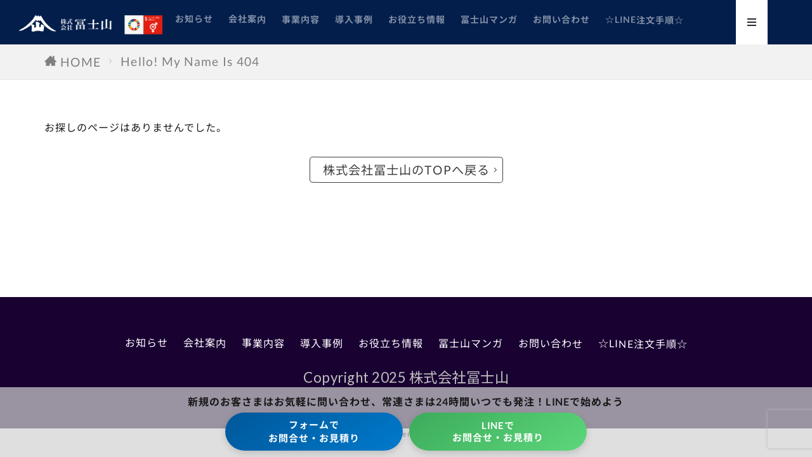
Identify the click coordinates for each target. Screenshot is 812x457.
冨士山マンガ (489, 19)
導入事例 (354, 18)
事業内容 (301, 18)
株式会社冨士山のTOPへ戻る (405, 169)
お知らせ (194, 18)
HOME (81, 62)
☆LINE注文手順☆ (644, 19)
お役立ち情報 (416, 19)
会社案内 (247, 18)
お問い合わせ (561, 19)
